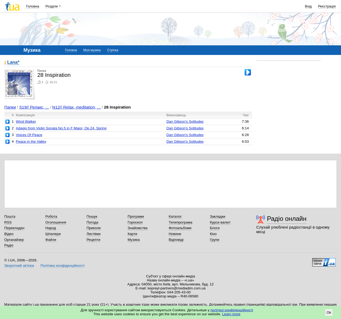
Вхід (308, 6)
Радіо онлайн (287, 218)
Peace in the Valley (31, 141)
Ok (329, 312)
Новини (175, 234)
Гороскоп (135, 222)
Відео (9, 234)
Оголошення (55, 222)
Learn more (231, 314)
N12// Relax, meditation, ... (76, 107)
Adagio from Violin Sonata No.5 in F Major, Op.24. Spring (61, 128)
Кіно (213, 234)
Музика (134, 240)
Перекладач (14, 228)
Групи (214, 240)
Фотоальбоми (180, 228)
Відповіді (176, 240)
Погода (92, 222)
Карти (132, 234)
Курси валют (220, 222)
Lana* (13, 62)
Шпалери (52, 234)
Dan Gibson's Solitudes (185, 121)
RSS (8, 222)
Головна (32, 6)
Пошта (9, 216)
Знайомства (138, 228)
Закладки (217, 216)
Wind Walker (26, 121)
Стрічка (112, 50)
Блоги (215, 228)
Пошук (92, 216)
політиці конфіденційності (231, 310)
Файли (50, 240)
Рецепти (93, 240)
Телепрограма (180, 222)
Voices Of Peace (29, 135)
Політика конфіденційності (62, 266)
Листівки (94, 234)
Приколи (94, 228)
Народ (50, 228)
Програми (136, 216)
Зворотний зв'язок (19, 266)
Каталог (175, 216)
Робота (51, 216)
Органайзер (14, 240)
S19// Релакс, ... (34, 107)
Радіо (8, 245)
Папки (10, 107)
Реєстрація (327, 6)
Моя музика (92, 50)
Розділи (52, 6)
